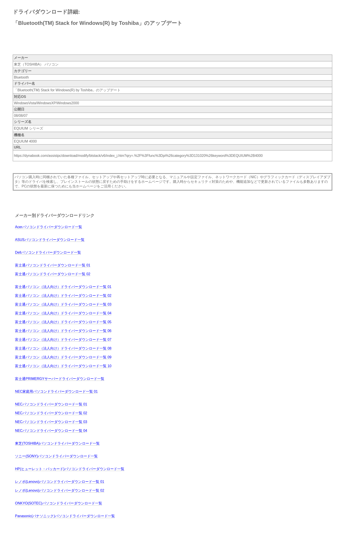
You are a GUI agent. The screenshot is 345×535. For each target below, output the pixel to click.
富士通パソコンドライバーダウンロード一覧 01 (52, 265)
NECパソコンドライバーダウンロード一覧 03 (51, 422)
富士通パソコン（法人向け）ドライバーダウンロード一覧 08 (63, 348)
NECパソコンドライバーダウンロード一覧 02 (51, 413)
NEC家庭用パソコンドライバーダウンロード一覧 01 (56, 391)
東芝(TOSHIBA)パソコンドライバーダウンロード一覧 (57, 443)
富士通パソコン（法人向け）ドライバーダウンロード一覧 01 (63, 287)
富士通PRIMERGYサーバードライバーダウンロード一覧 (59, 379)
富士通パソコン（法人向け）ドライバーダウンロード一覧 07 (63, 339)
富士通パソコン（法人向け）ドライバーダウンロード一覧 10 (63, 366)
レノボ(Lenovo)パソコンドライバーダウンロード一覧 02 (59, 490)
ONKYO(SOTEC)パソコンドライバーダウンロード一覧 (58, 503)
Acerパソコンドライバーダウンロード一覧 (48, 227)
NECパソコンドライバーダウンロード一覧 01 (51, 404)
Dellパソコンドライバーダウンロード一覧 (48, 252)
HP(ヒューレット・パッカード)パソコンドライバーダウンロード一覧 (69, 469)
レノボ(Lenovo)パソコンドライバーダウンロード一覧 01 (59, 482)
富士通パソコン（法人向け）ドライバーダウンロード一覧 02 (63, 295)
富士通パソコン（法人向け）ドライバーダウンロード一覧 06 (63, 331)
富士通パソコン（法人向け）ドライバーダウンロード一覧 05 (63, 322)
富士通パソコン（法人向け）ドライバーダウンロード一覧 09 (63, 357)
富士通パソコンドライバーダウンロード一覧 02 (52, 274)
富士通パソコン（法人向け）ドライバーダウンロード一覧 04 (63, 313)
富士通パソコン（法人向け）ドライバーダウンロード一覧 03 (63, 304)
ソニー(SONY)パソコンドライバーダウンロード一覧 (56, 456)
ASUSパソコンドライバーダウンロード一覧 (49, 240)
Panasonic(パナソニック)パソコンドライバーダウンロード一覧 (65, 516)
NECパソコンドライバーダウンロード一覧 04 (51, 430)
